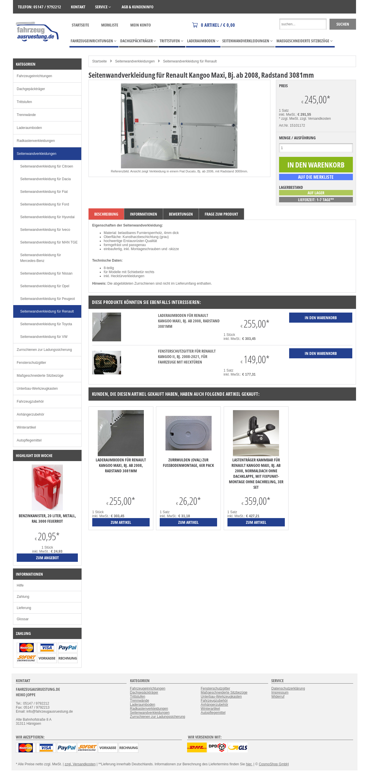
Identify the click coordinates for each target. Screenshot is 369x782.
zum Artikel (121, 522)
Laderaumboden (29, 128)
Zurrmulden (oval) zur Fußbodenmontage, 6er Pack (188, 462)
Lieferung (24, 608)
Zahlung (23, 597)
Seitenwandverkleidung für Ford (44, 204)
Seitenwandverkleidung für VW (43, 337)
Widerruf (277, 697)
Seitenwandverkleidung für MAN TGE (49, 242)
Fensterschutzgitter (31, 363)
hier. (249, 764)
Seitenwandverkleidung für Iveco (45, 230)
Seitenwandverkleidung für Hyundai (47, 217)
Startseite (80, 25)
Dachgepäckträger (31, 89)
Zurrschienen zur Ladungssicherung (44, 350)
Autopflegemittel (29, 440)
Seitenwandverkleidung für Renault (190, 61)
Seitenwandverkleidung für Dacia (45, 179)
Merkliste (109, 25)
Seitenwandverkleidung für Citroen (46, 166)
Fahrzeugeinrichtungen (34, 76)
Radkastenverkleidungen (36, 141)
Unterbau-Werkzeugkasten (37, 389)
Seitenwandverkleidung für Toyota (46, 324)
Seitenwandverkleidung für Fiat (44, 192)
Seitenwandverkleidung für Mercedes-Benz (40, 258)
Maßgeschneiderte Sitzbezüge (40, 376)
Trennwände (26, 115)
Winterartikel (26, 427)
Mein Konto (140, 25)
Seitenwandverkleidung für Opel (44, 286)
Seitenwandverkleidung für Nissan (46, 273)
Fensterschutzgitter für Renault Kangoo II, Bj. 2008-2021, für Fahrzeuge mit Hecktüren (187, 356)
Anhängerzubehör (30, 414)
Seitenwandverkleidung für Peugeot (47, 299)
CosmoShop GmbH (274, 764)
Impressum (279, 692)
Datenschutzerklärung (288, 688)
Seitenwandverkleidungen (135, 61)
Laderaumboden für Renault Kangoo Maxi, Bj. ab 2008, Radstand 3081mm (189, 321)
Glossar (23, 619)
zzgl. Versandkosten (315, 119)
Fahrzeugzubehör (30, 401)
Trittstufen (24, 102)
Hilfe (20, 585)
